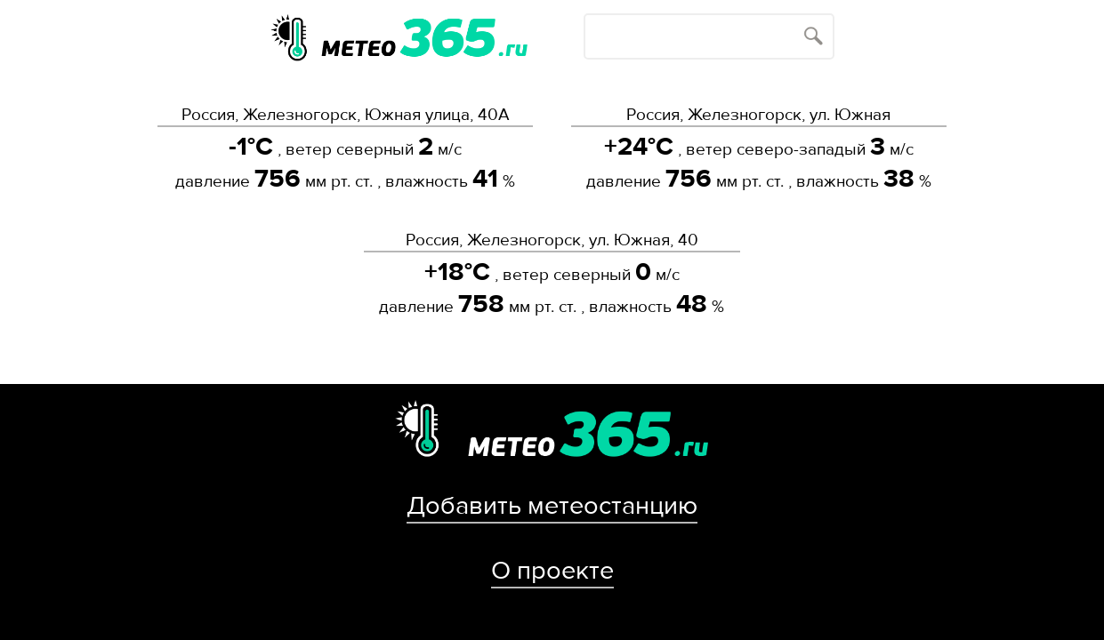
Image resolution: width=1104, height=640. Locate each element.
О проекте (552, 571)
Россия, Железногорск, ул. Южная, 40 (552, 240)
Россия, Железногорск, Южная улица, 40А (345, 114)
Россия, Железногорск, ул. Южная (758, 114)
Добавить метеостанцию (552, 506)
